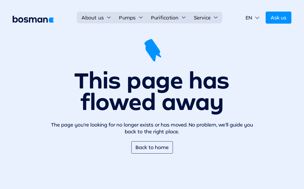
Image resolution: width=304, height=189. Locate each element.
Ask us (278, 17)
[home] (33, 19)
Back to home (152, 147)
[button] (96, 17)
